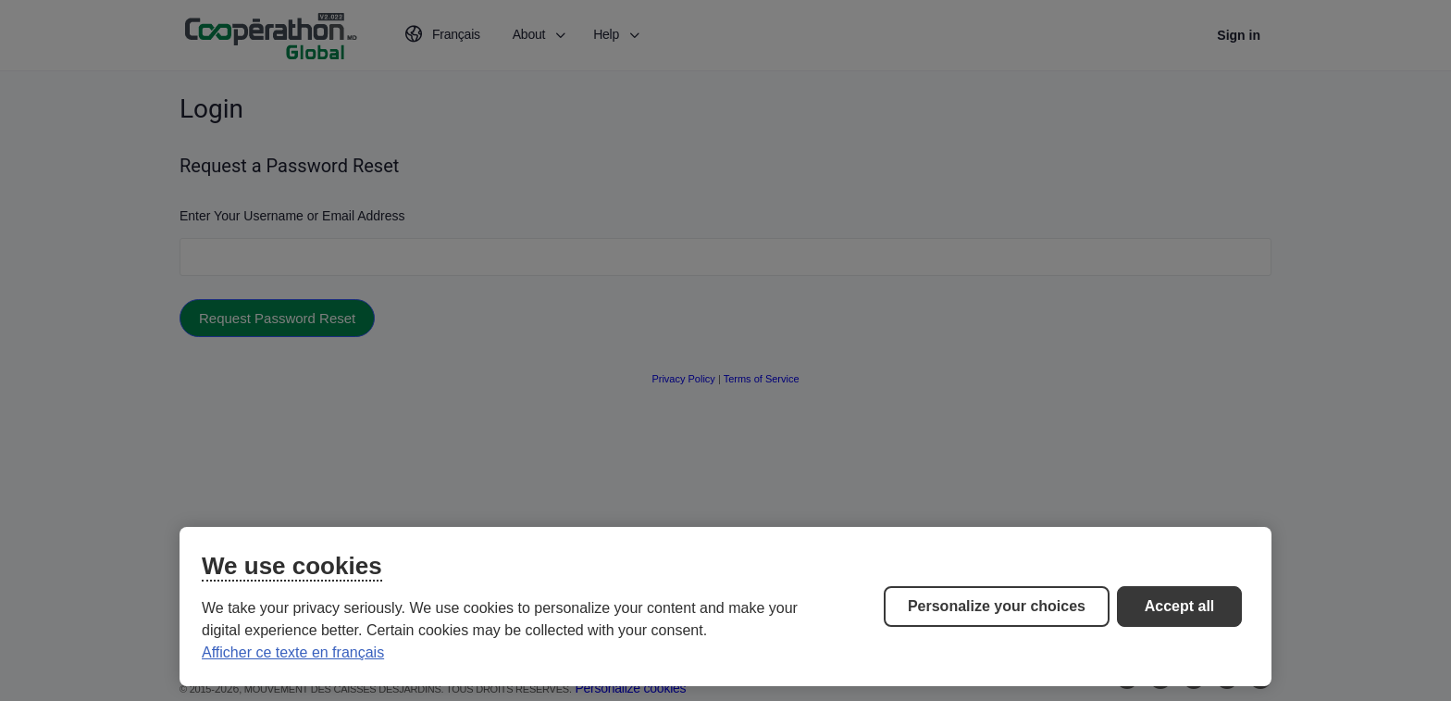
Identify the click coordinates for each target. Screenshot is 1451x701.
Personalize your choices (996, 606)
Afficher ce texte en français (293, 652)
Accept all (1180, 606)
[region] (725, 606)
